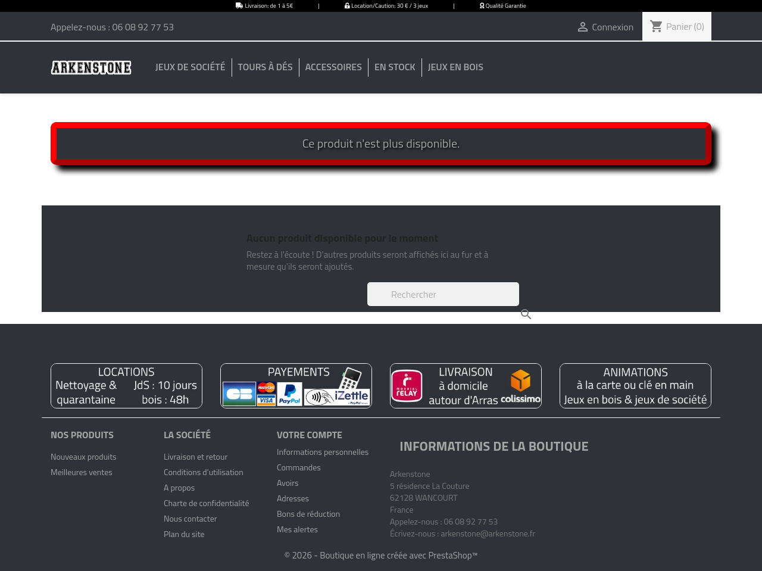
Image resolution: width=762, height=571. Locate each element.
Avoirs (288, 482)
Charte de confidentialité (206, 503)
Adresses (293, 498)
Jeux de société (190, 67)
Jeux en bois (455, 67)
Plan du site (184, 534)
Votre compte (309, 435)
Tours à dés (265, 67)
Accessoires (333, 67)
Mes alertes (297, 529)
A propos (179, 487)
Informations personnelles (322, 451)
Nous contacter (190, 518)
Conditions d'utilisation (203, 472)
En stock (395, 67)
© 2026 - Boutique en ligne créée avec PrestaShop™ (380, 555)
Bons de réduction (308, 513)
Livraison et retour (195, 456)
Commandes (299, 467)
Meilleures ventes (82, 472)
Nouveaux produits (84, 456)
